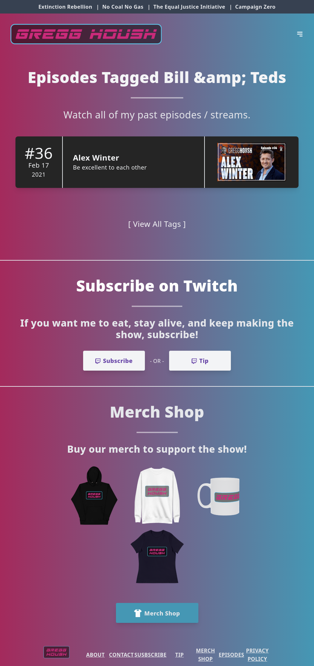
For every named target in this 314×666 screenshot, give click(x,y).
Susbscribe (150, 654)
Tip (179, 654)
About (95, 654)
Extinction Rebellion (65, 6)
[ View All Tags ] (157, 223)
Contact (121, 654)
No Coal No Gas (122, 6)
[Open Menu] (300, 34)
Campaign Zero (255, 6)
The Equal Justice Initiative (189, 6)
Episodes (231, 654)
